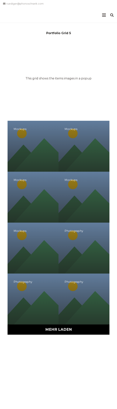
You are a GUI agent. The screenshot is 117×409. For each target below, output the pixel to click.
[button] (112, 15)
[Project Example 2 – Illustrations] (83, 248)
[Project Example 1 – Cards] (33, 248)
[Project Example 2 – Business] (83, 299)
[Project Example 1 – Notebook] (33, 197)
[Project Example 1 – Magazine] (33, 146)
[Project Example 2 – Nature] (33, 299)
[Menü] (104, 15)
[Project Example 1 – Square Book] (83, 146)
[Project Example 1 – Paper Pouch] (83, 197)
